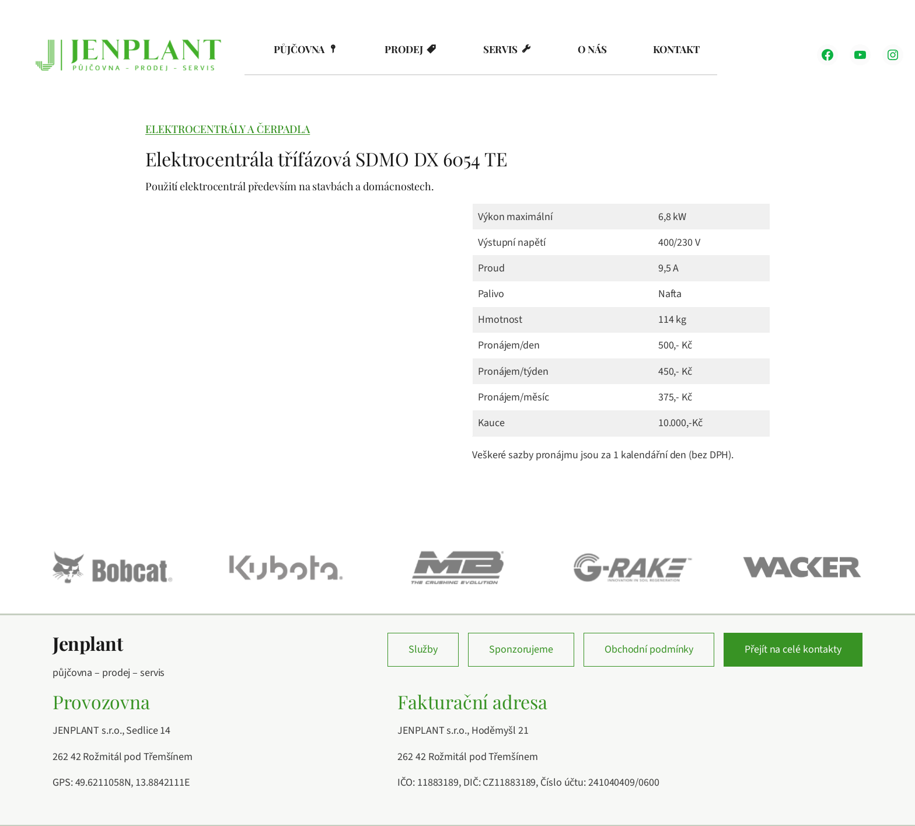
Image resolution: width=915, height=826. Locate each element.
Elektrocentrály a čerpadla (227, 129)
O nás (592, 49)
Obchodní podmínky (649, 649)
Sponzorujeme (521, 649)
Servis (500, 49)
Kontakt (676, 49)
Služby (423, 649)
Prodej (403, 49)
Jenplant (88, 643)
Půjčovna (299, 49)
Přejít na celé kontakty (793, 649)
